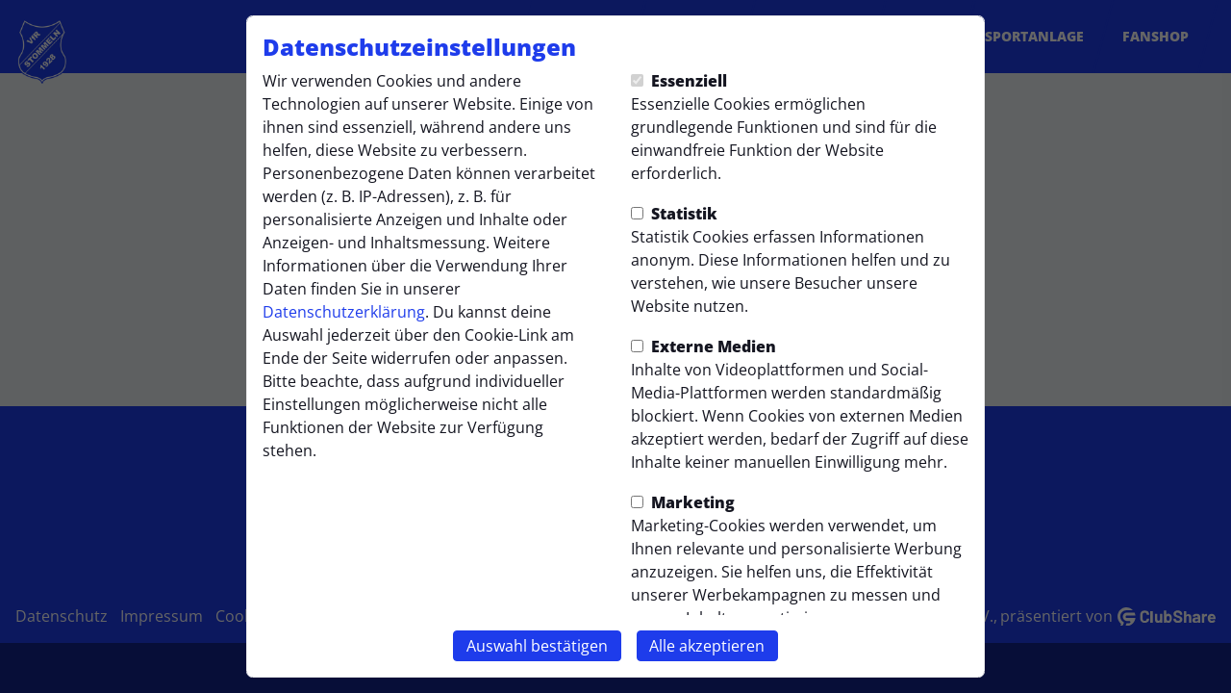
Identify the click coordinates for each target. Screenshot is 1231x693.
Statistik (674, 213)
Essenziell (679, 80)
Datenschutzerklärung (344, 311)
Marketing (683, 502)
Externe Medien (703, 346)
